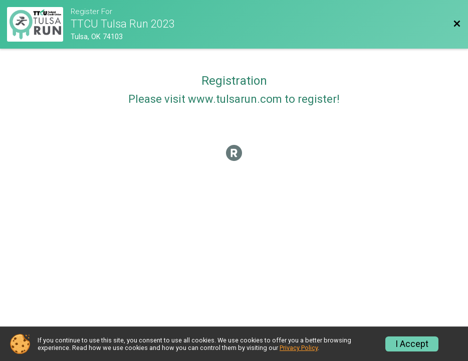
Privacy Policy (299, 347)
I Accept (411, 344)
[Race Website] (38, 24)
